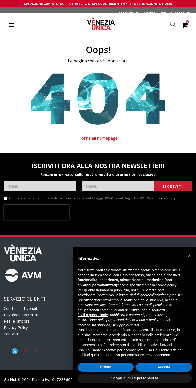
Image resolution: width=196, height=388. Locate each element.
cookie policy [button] (166, 285)
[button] (189, 255)
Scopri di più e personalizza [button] (134, 378)
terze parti (157, 290)
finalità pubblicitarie (93, 315)
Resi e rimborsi (17, 321)
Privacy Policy (16, 327)
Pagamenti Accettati (21, 314)
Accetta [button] (163, 367)
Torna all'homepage (98, 138)
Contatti (11, 333)
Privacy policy (165, 198)
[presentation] (36, 212)
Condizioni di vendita (22, 308)
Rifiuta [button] (105, 367)
